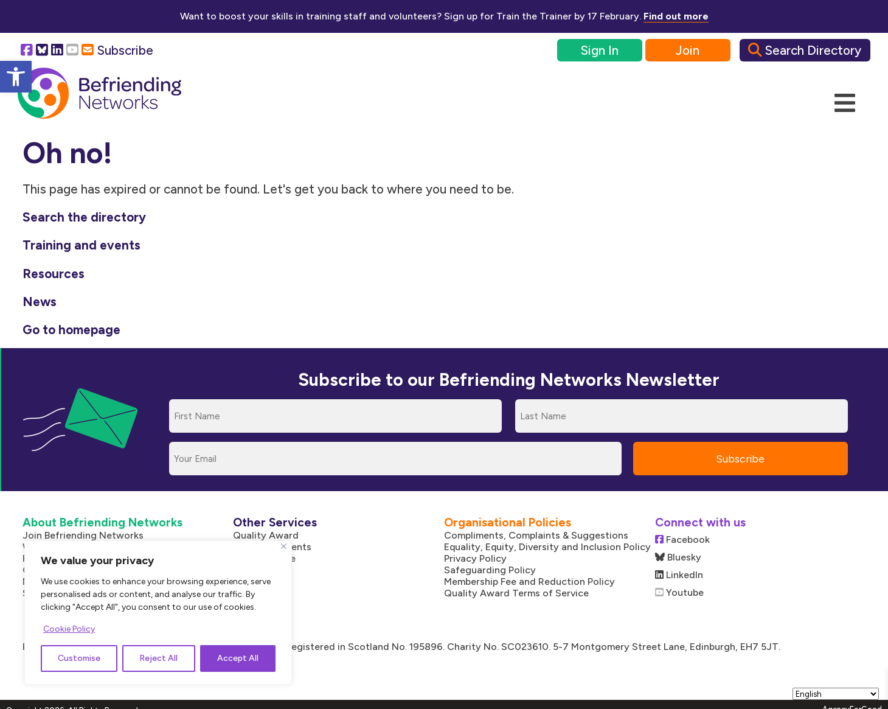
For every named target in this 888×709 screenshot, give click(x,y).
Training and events (81, 245)
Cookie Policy (69, 629)
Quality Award (266, 535)
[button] (16, 77)
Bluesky (678, 557)
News (40, 301)
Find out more (676, 16)
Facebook (682, 539)
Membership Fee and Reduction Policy (529, 581)
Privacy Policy (475, 558)
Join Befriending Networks (83, 535)
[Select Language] (836, 694)
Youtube (679, 592)
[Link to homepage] (99, 94)
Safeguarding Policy (490, 570)
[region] (158, 612)
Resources (54, 273)
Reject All (158, 658)
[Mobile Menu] (844, 103)
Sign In (599, 50)
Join (687, 50)
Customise (79, 658)
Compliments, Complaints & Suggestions (536, 535)
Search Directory (804, 50)
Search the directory (84, 217)
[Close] (283, 546)
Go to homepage (71, 329)
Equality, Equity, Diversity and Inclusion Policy (547, 547)
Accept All (237, 658)
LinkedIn (679, 575)
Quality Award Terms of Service (516, 593)
